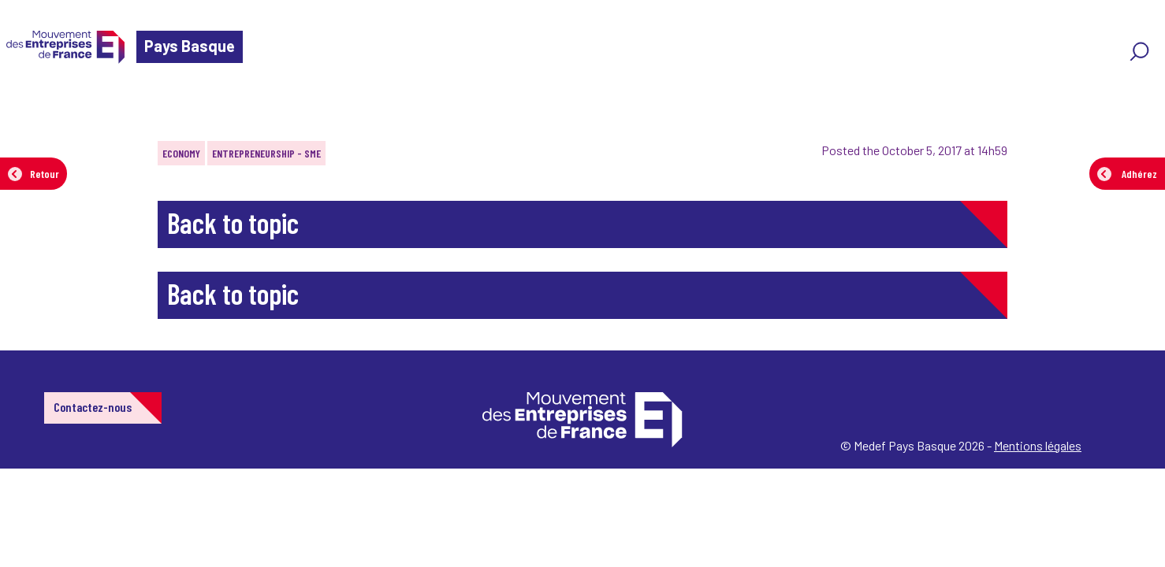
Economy (181, 153)
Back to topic (233, 222)
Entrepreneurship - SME (266, 153)
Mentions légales (1037, 445)
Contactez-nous (93, 406)
